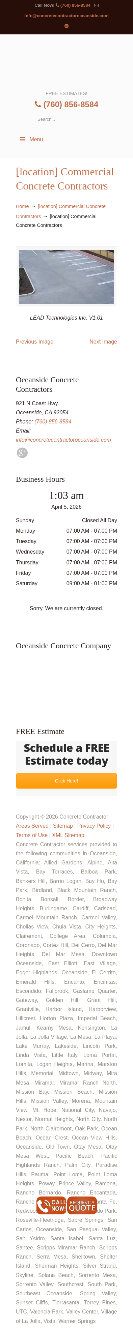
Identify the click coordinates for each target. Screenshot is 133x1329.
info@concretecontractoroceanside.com (67, 15)
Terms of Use (32, 835)
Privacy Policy (94, 826)
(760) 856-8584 (75, 5)
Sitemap (63, 826)
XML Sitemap (68, 835)
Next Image (103, 342)
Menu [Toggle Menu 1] (31, 139)
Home (22, 206)
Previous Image (34, 342)
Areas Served (32, 826)
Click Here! (66, 781)
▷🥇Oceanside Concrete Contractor (66, 61)
